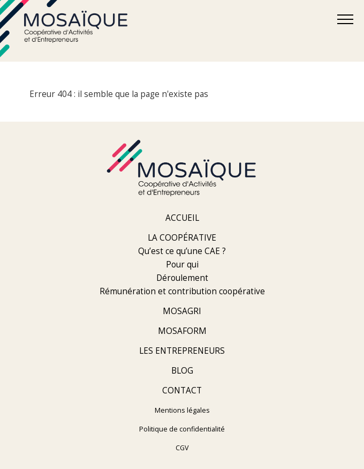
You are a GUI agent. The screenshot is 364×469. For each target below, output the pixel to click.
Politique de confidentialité (182, 429)
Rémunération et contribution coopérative (182, 291)
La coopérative (182, 237)
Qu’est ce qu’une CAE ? (182, 251)
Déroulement (182, 278)
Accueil (182, 218)
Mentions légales (182, 410)
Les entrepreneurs (182, 350)
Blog (182, 370)
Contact (182, 390)
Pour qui (182, 264)
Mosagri (182, 311)
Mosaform (182, 331)
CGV (182, 447)
